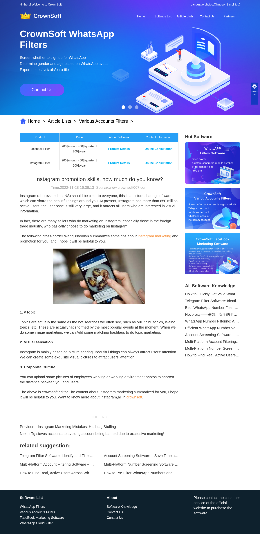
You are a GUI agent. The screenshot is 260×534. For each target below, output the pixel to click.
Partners (229, 16)
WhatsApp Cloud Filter (36, 523)
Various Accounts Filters (103, 121)
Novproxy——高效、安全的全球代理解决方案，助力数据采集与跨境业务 (212, 314)
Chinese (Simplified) (227, 4)
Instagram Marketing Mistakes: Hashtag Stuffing (77, 427)
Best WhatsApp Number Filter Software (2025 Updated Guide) (212, 308)
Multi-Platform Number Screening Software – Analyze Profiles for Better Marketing (141, 464)
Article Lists (185, 16)
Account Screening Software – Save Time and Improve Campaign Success (141, 456)
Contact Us (207, 16)
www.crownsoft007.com (128, 187)
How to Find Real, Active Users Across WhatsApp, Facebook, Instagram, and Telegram (57, 473)
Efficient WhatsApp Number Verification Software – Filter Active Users (212, 328)
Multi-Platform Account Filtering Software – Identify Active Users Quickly (57, 464)
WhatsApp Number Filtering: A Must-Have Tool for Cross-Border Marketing (212, 321)
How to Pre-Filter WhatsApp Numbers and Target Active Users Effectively (141, 473)
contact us (254, 93)
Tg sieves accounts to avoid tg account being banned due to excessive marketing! (97, 434)
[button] (123, 107)
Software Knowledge (122, 507)
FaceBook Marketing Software (42, 518)
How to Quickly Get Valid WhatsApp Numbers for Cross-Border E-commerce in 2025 (212, 294)
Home (141, 16)
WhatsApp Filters (32, 507)
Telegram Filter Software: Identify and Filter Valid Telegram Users (57, 456)
